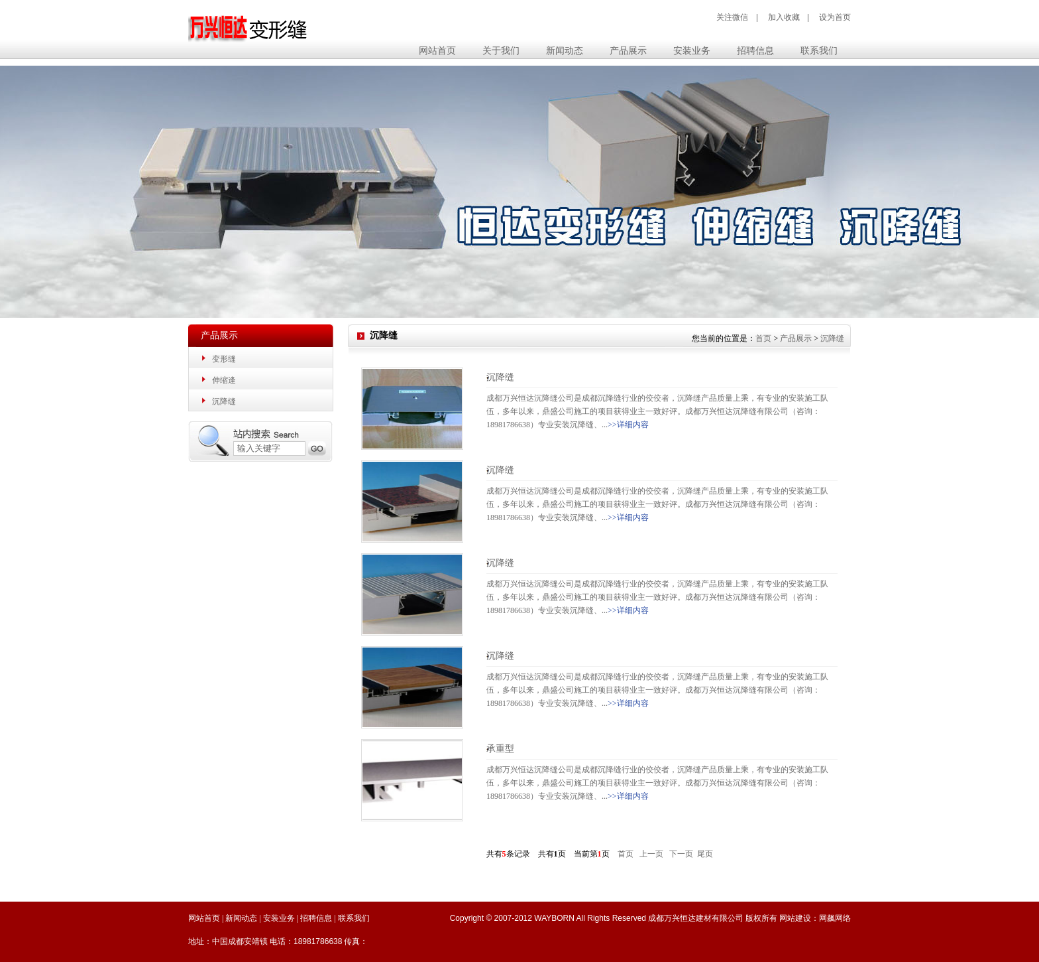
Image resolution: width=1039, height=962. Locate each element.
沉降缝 (224, 401)
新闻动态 (241, 918)
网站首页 (437, 51)
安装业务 (279, 918)
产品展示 (796, 338)
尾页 (705, 854)
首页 (763, 338)
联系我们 (354, 918)
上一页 (651, 854)
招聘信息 (316, 918)
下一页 (681, 854)
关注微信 (732, 17)
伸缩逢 (224, 380)
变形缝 (224, 359)
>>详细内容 (628, 424)
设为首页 (835, 17)
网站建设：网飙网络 (815, 918)
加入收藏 (784, 17)
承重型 (500, 749)
